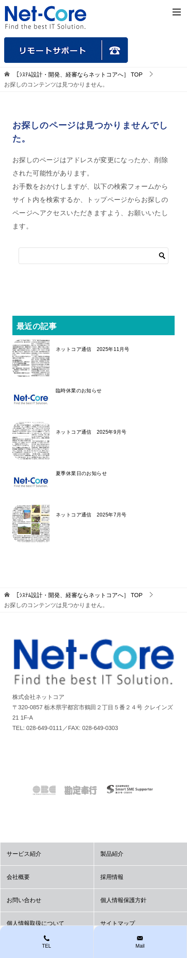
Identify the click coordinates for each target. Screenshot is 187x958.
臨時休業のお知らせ (79, 391)
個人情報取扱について (35, 923)
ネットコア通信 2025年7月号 (91, 515)
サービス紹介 (24, 853)
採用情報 (111, 877)
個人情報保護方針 (123, 900)
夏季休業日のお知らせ (81, 473)
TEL (46, 941)
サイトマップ (117, 923)
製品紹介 (111, 853)
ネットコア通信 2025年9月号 (91, 432)
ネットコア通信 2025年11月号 (93, 349)
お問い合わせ (24, 900)
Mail (140, 941)
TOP (78, 74)
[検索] (93, 255)
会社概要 (18, 877)
